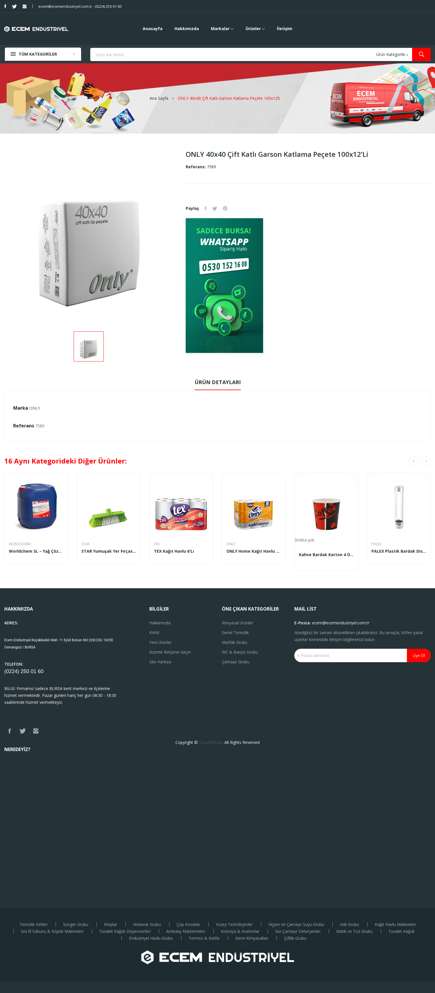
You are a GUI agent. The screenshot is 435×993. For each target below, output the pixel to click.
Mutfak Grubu (234, 642)
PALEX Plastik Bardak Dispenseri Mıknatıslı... (398, 551)
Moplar (110, 924)
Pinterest (225, 208)
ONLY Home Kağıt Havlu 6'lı (253, 551)
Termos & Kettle (204, 938)
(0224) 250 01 (21, 671)
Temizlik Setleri (33, 924)
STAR (85, 544)
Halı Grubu (349, 924)
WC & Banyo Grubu (240, 652)
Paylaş (205, 208)
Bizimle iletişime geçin (170, 652)
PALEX (376, 544)
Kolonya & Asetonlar (240, 931)
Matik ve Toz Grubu (354, 931)
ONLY (34, 408)
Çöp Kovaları (188, 924)
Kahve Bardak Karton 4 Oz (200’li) (326, 554)
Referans (23, 426)
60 (41, 671)
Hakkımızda (160, 622)
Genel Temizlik (235, 632)
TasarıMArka (210, 742)
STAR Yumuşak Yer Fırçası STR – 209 (108, 551)
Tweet (214, 208)
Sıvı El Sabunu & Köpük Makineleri (52, 931)
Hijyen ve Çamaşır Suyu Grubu (296, 924)
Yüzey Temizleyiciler (234, 924)
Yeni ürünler (160, 642)
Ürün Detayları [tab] (218, 382)
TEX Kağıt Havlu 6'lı (174, 551)
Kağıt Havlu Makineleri (395, 924)
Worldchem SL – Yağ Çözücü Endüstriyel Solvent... (36, 551)
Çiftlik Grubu (295, 938)
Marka (20, 408)
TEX (157, 544)
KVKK (154, 632)
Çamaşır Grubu (235, 661)
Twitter (14, 6)
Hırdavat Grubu (147, 924)
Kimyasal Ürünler (237, 622)
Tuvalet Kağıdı (401, 931)
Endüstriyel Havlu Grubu (151, 938)
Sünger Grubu (75, 924)
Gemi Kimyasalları (251, 938)
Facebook (5, 6)
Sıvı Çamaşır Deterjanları (297, 931)
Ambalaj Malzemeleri (185, 931)
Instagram (25, 6)
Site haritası (160, 661)
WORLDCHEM (20, 544)
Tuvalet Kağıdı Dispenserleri (124, 931)
